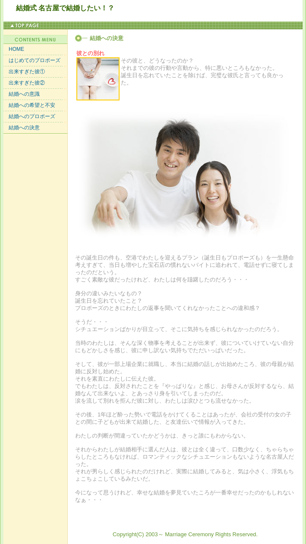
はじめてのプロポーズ (31, 60)
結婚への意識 (21, 94)
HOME (13, 49)
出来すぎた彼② (24, 83)
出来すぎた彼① (24, 72)
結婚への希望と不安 (29, 105)
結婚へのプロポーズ (29, 116)
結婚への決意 (21, 128)
